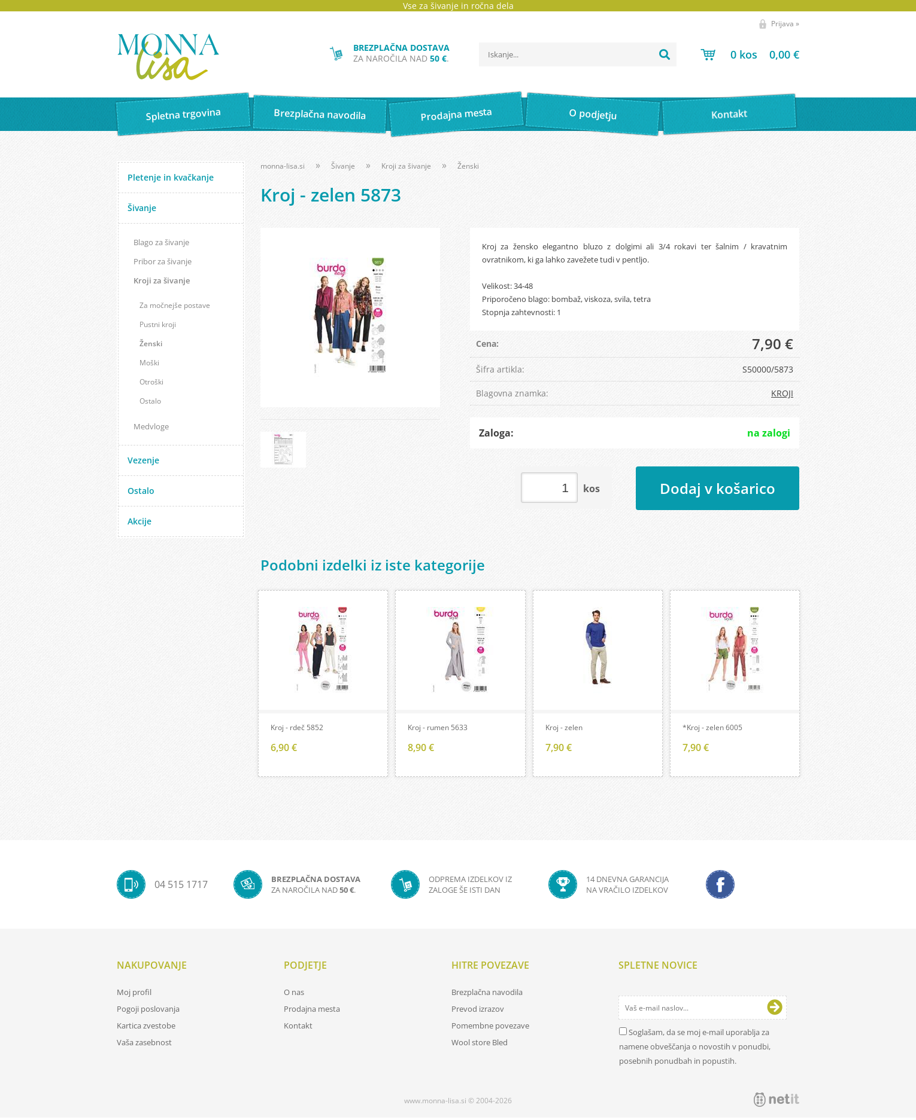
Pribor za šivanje (163, 261)
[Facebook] (720, 886)
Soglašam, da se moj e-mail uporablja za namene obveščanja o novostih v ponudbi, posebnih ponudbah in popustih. (695, 1049)
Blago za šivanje (161, 242)
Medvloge (151, 426)
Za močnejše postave (174, 305)
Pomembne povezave (490, 1028)
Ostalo (150, 401)
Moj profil (134, 994)
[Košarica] (749, 54)
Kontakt (729, 113)
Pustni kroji (157, 324)
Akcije (139, 521)
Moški (149, 363)
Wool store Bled (479, 1044)
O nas (294, 994)
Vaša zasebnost (144, 1044)
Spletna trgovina (183, 114)
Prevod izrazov (477, 1011)
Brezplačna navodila (320, 114)
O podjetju (592, 114)
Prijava (785, 24)
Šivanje (142, 207)
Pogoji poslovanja (148, 1011)
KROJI (782, 393)
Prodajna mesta (456, 114)
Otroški (151, 382)
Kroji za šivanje (162, 280)
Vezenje (143, 460)
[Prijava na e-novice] (774, 1010)
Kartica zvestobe (146, 1028)
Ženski (150, 343)
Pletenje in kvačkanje (171, 177)
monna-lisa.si (282, 166)
